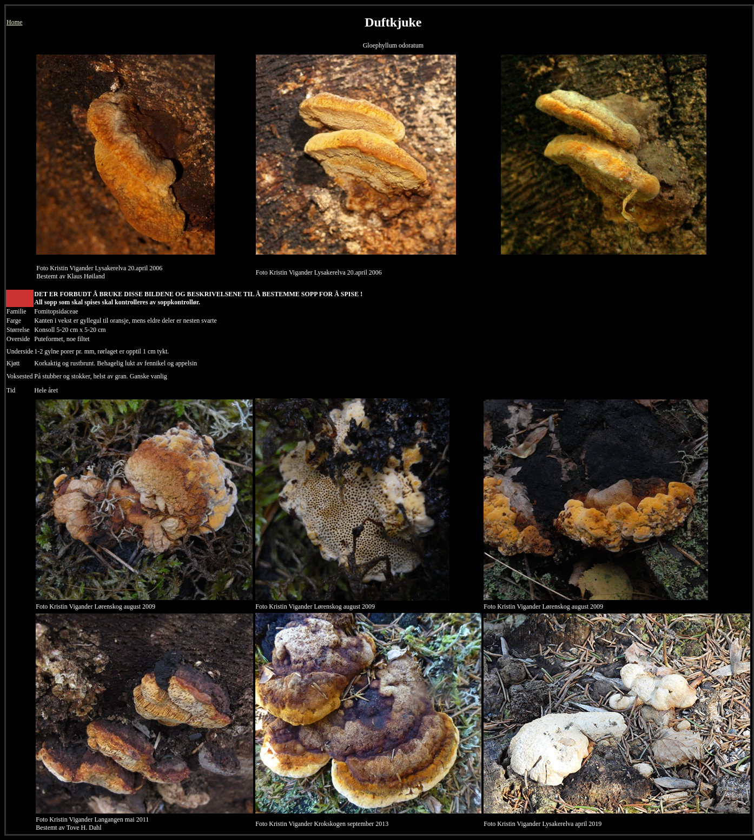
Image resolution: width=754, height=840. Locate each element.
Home (14, 22)
